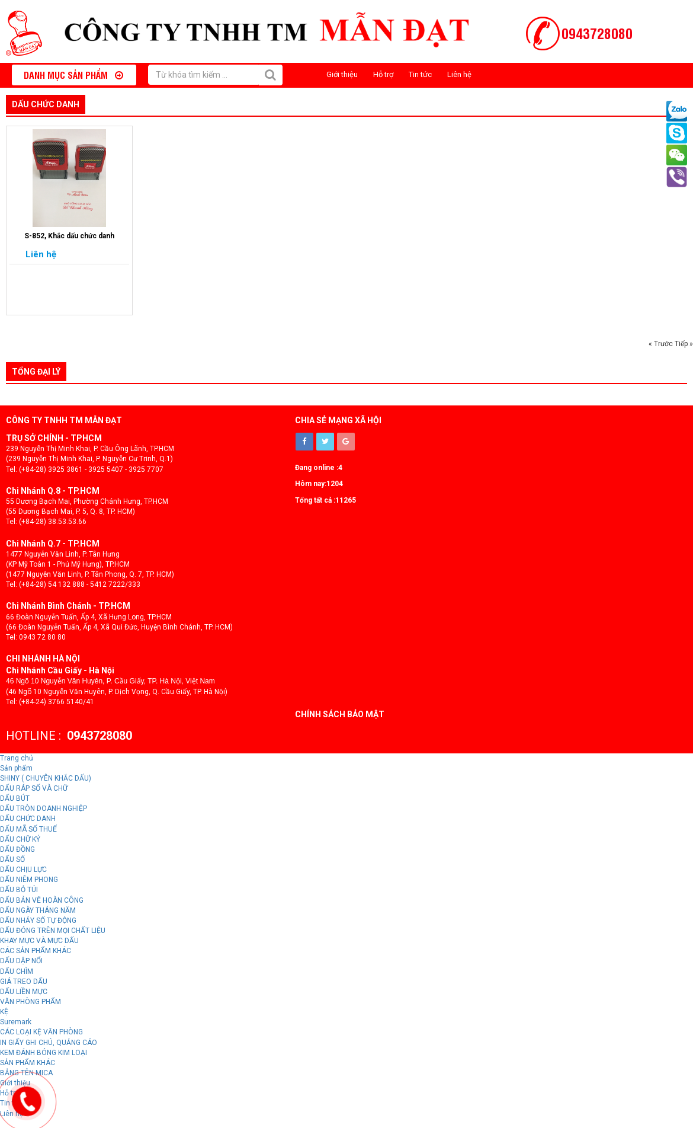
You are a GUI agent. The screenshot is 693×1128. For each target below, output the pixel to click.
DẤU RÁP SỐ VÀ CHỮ (34, 788)
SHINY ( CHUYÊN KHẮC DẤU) (45, 778)
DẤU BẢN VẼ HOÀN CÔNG (42, 900)
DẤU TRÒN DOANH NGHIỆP (43, 808)
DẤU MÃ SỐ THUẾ (28, 829)
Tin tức (420, 74)
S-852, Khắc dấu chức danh (69, 236)
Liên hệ (459, 74)
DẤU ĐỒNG (17, 849)
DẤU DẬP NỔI (21, 961)
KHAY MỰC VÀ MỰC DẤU (39, 941)
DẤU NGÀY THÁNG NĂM (38, 910)
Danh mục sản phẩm (73, 74)
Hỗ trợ (383, 74)
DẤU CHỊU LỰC (23, 869)
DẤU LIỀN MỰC (23, 992)
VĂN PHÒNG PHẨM (30, 1002)
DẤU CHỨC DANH (45, 104)
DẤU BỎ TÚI (19, 890)
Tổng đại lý (36, 371)
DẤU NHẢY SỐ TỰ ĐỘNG (38, 920)
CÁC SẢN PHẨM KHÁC (35, 951)
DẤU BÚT (15, 798)
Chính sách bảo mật (339, 714)
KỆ (4, 1012)
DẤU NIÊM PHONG (29, 879)
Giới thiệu (342, 74)
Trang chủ (16, 758)
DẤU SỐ (12, 859)
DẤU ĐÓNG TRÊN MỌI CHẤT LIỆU (52, 930)
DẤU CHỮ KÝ (20, 839)
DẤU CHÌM (16, 971)
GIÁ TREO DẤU (23, 981)
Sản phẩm (16, 768)
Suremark (15, 1022)
